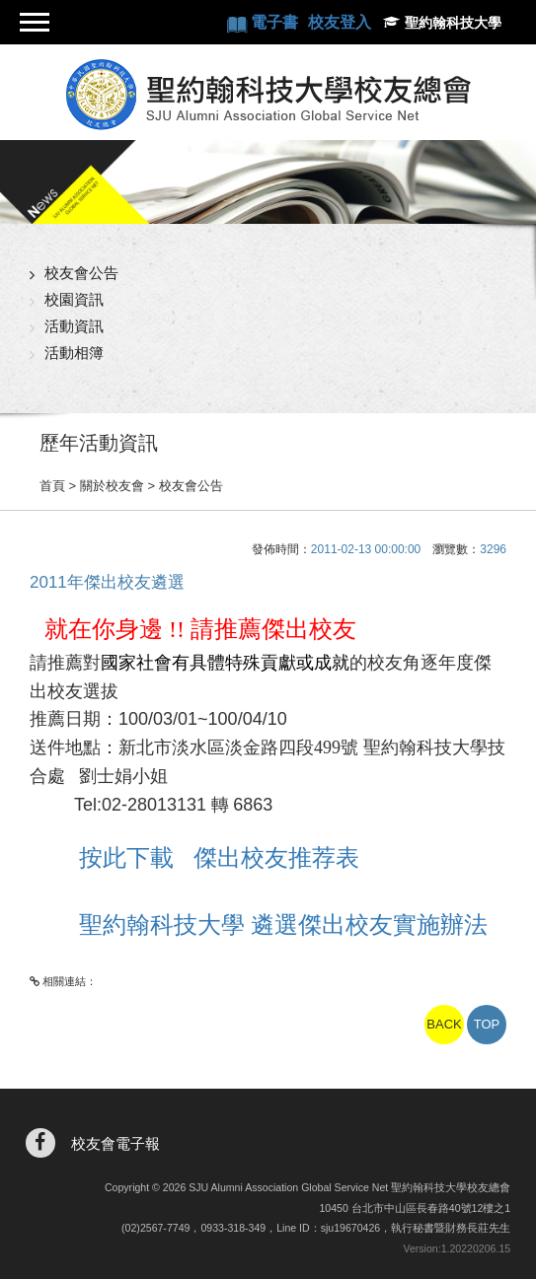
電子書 (276, 22)
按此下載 (136, 857)
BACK (443, 1024)
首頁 (52, 485)
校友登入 (339, 22)
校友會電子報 (115, 1143)
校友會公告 (81, 272)
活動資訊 (74, 326)
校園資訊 (74, 299)
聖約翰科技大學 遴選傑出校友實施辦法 (283, 925)
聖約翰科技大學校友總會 (268, 94)
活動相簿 (74, 352)
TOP (487, 1024)
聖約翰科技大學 (453, 23)
